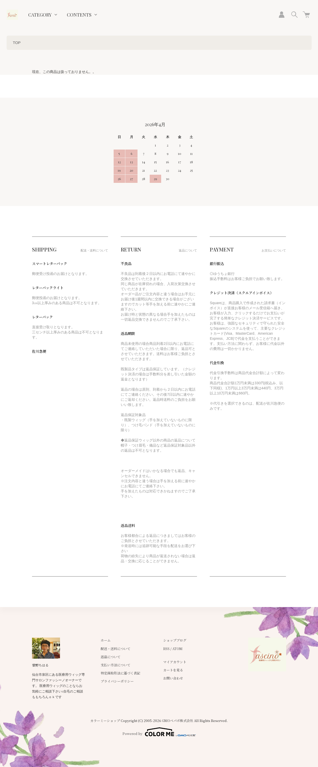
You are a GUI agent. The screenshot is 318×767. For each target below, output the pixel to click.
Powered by (159, 731)
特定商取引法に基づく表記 (120, 673)
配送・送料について (115, 648)
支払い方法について (115, 664)
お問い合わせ (173, 678)
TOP (17, 42)
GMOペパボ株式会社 (177, 720)
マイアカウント (174, 661)
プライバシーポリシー (117, 681)
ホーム (106, 640)
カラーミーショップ (105, 720)
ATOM (177, 648)
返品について (110, 656)
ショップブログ (174, 640)
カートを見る (173, 670)
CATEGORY (40, 15)
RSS (166, 648)
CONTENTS (79, 15)
